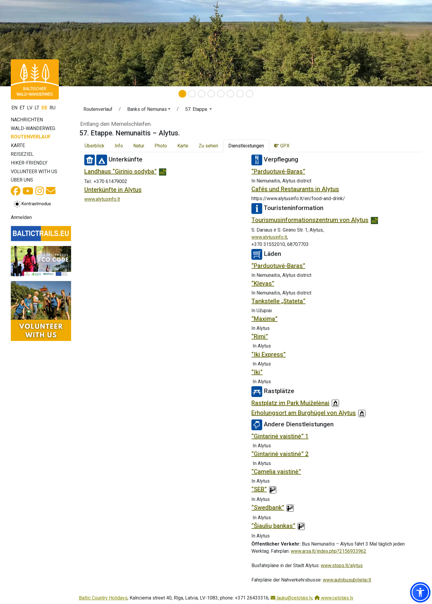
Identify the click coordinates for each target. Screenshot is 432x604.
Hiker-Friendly (29, 163)
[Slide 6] (230, 94)
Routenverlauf (31, 137)
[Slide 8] (250, 94)
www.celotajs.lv (333, 598)
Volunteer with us (34, 171)
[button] (148, 110)
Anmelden (21, 217)
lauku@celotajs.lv (291, 598)
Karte (18, 145)
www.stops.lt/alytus (342, 565)
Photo (160, 146)
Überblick (94, 146)
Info (119, 146)
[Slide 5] (221, 94)
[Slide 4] (211, 94)
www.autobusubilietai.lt (347, 580)
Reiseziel (22, 154)
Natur (138, 146)
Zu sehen (208, 146)
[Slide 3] (202, 94)
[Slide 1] (182, 94)
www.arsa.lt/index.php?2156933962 (328, 551)
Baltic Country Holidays (103, 598)
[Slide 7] (240, 94)
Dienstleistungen (246, 146)
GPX (282, 146)
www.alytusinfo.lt (102, 199)
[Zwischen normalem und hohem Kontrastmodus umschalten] (32, 204)
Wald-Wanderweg (33, 128)
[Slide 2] (192, 94)
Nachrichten (27, 120)
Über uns (22, 180)
